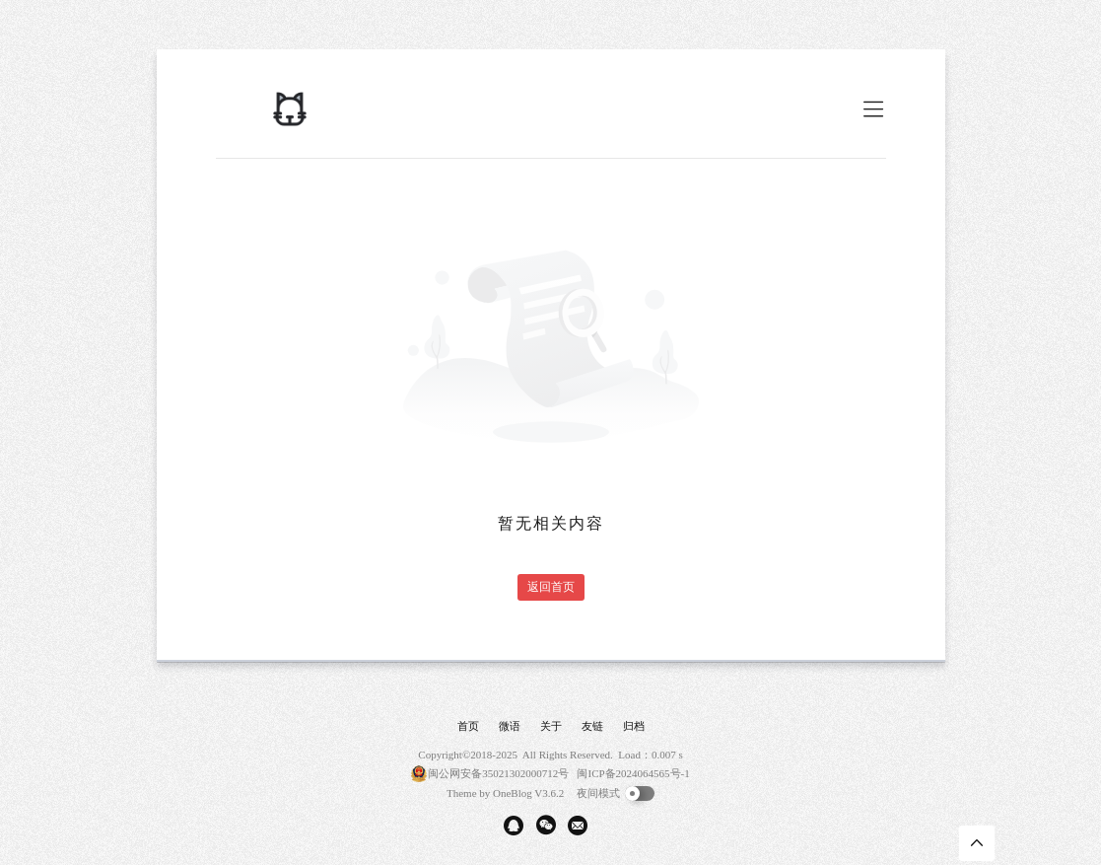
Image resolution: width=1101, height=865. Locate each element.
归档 (634, 726)
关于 (551, 726)
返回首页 (551, 587)
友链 (592, 726)
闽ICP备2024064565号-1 (633, 773)
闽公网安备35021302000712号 (498, 773)
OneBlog (512, 793)
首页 (468, 726)
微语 (509, 726)
